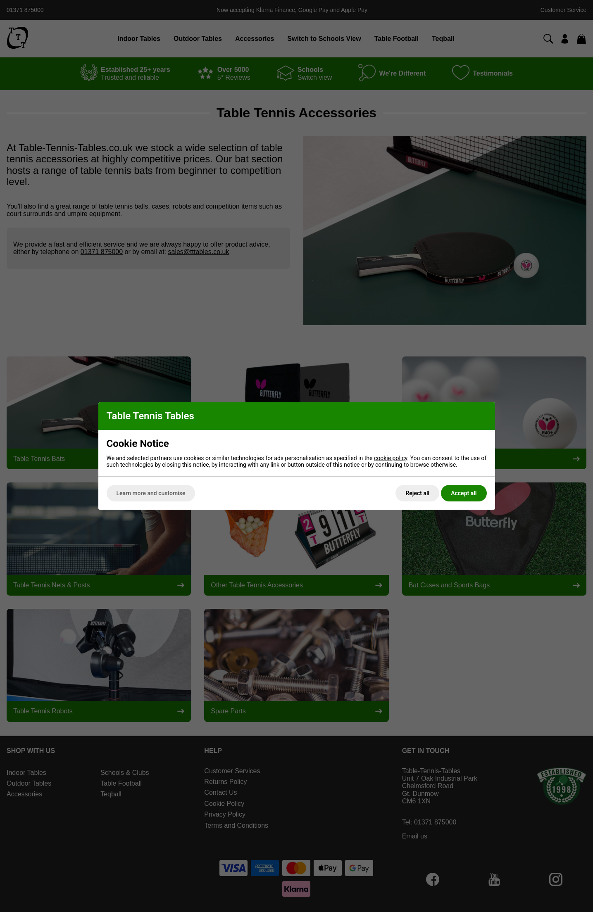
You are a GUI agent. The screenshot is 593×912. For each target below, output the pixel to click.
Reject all (417, 493)
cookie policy (390, 458)
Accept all (463, 493)
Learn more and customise (151, 493)
